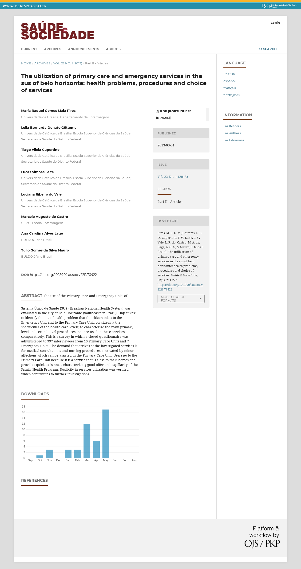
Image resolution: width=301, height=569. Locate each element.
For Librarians (233, 140)
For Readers (232, 126)
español (229, 81)
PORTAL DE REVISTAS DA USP (24, 6)
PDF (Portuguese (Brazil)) (173, 114)
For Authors (232, 133)
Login (275, 22)
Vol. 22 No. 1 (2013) (67, 63)
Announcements (83, 49)
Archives (52, 49)
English (229, 74)
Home (26, 63)
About (112, 49)
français (229, 88)
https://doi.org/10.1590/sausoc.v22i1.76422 (63, 275)
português (231, 95)
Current (29, 49)
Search (268, 49)
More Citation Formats (173, 298)
